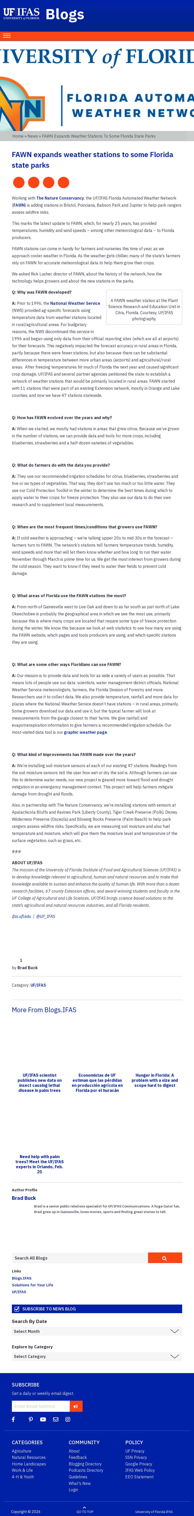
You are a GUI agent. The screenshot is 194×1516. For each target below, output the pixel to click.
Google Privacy (138, 1463)
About (74, 1451)
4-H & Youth (23, 1476)
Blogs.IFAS (22, 1278)
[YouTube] (43, 1419)
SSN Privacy (136, 1457)
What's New (80, 1483)
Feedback (78, 1457)
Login (73, 1489)
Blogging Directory (85, 1463)
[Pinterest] (31, 1419)
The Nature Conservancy (60, 198)
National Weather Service (75, 303)
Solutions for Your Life (32, 1284)
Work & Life (22, 1470)
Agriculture (21, 1451)
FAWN (19, 205)
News (33, 136)
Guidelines (78, 1476)
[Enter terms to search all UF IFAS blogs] (80, 1258)
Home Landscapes (29, 1463)
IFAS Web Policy (140, 1470)
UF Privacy (134, 1451)
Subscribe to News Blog (49, 1308)
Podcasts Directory (86, 1470)
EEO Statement (139, 1476)
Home (17, 136)
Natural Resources (29, 1457)
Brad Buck (24, 1198)
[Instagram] (67, 1419)
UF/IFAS (38, 985)
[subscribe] (76, 1406)
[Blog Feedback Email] (55, 1419)
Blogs (65, 13)
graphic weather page (85, 732)
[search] (165, 1257)
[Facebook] (13, 1419)
